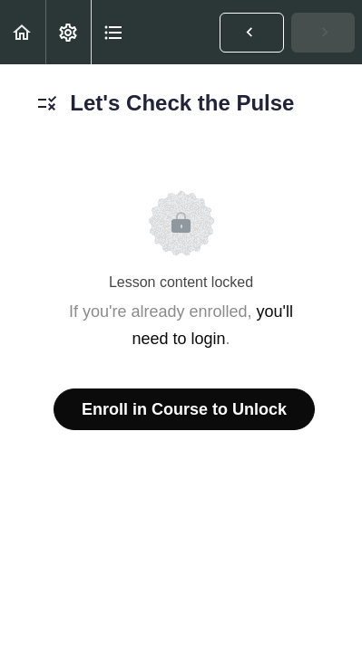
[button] (22, 32)
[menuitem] (68, 32)
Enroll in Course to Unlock (184, 409)
